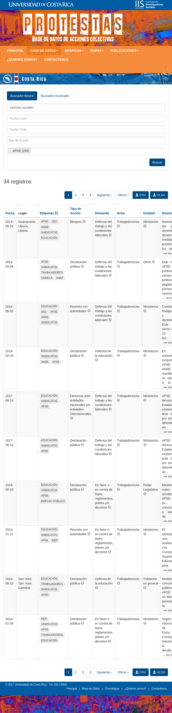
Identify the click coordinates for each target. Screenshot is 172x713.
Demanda (102, 213)
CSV (140, 195)
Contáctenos (56, 59)
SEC (55, 221)
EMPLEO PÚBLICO (53, 501)
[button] (84, 221)
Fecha (9, 213)
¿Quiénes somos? (22, 59)
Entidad (149, 213)
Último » (123, 195)
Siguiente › (104, 195)
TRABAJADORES (52, 272)
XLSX (159, 195)
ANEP (59, 277)
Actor (121, 213)
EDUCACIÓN (49, 237)
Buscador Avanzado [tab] (55, 96)
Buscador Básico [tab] (22, 96)
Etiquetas (49, 213)
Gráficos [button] (74, 50)
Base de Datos (91, 688)
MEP (55, 540)
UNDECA (47, 277)
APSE (44, 221)
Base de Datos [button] (44, 50)
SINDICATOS (49, 232)
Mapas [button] (97, 50)
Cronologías (112, 688)
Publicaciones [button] (124, 50)
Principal (15, 50)
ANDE (45, 227)
